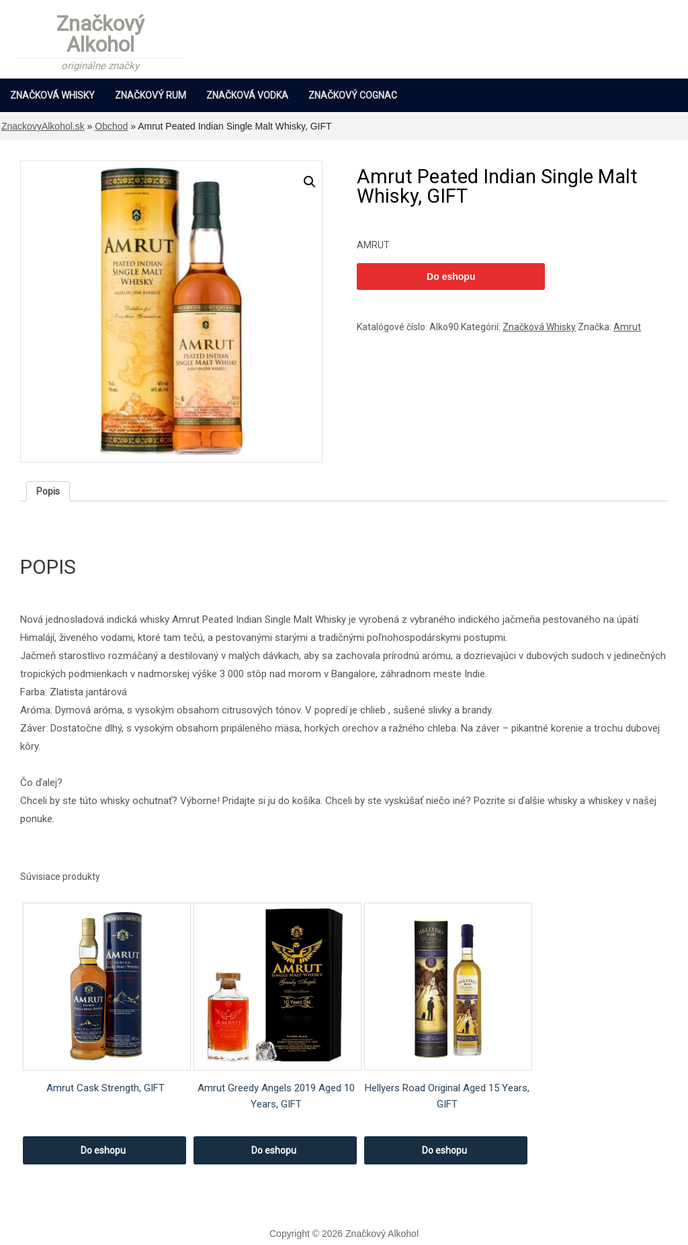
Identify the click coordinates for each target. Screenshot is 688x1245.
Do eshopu (451, 276)
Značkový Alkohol (100, 35)
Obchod (111, 126)
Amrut (627, 326)
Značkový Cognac (352, 95)
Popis (48, 491)
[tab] (48, 491)
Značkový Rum (150, 95)
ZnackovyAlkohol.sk (43, 126)
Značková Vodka (247, 95)
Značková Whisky (52, 95)
